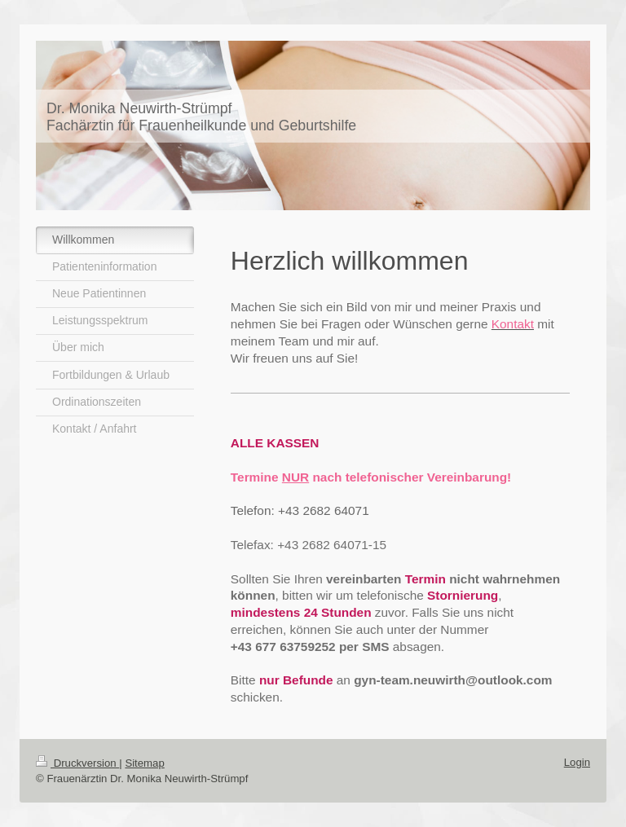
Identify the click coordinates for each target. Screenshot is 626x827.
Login (577, 762)
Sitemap (144, 763)
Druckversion (77, 763)
